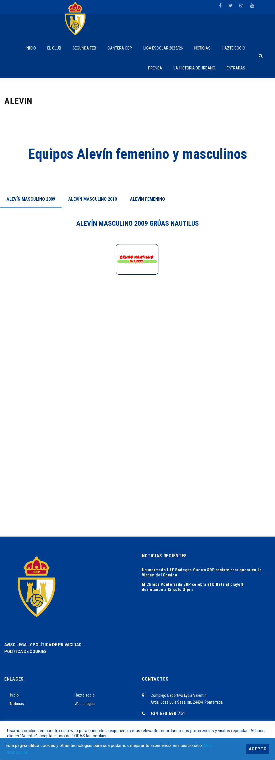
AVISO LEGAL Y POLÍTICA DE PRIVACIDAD (43, 644)
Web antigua (85, 703)
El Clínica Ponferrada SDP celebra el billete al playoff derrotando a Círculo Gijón (193, 587)
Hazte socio (85, 695)
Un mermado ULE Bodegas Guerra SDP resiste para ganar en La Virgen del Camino (202, 572)
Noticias (17, 703)
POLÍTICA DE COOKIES (25, 651)
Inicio (14, 695)
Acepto (258, 749)
